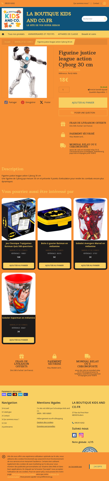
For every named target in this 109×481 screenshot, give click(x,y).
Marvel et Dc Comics (69, 69)
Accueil (7, 42)
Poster (45, 102)
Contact (96, 3)
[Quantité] (64, 90)
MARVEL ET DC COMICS (24, 42)
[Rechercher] (105, 19)
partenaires (7, 427)
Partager (11, 102)
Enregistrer (28, 102)
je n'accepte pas (75, 466)
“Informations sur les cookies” (24, 474)
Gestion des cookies (45, 422)
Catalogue (6, 412)
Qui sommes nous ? (10, 419)
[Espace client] (104, 3)
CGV (4, 423)
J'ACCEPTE (98, 466)
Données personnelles (46, 426)
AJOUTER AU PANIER (83, 102)
